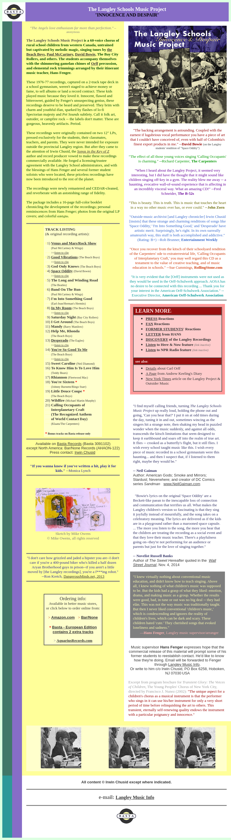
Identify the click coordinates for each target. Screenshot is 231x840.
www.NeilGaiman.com (182, 484)
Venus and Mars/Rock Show (74, 243)
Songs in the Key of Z (93, 151)
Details (151, 368)
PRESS (151, 318)
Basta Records (69, 444)
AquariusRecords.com (75, 640)
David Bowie (85, 54)
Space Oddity (62, 271)
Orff (94, 63)
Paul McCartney (60, 54)
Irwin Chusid (85, 452)
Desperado (59, 340)
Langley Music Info (183, 664)
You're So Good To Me (69, 349)
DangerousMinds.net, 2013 (84, 576)
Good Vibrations (64, 257)
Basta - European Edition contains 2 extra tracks (74, 629)
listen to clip (61, 252)
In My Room (61, 308)
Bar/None (89, 617)
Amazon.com (63, 617)
